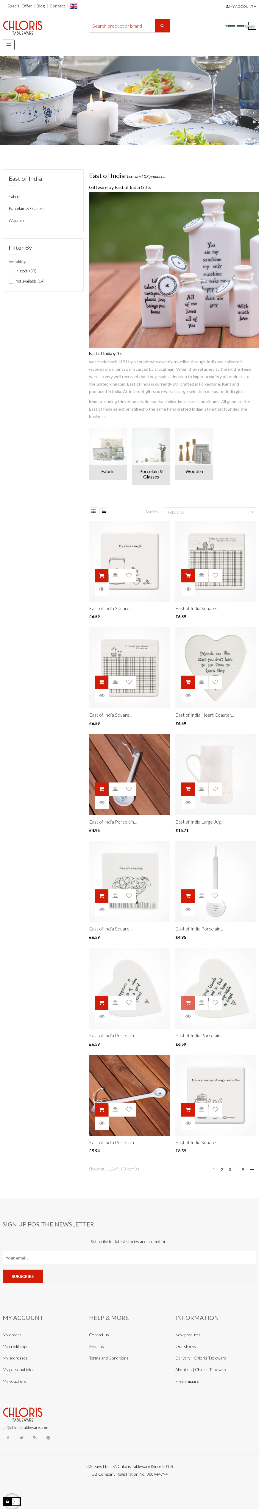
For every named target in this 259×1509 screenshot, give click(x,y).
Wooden (16, 220)
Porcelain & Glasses (27, 208)
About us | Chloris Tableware (201, 1369)
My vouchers (14, 1381)
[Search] (129, 25)
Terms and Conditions (109, 1357)
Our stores (185, 1346)
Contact (57, 5)
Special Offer (19, 5)
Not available (30, 281)
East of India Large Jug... (199, 821)
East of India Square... (110, 608)
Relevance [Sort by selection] (211, 512)
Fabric (14, 196)
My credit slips (15, 1346)
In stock (25, 271)
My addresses (15, 1357)
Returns (96, 1346)
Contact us (99, 1334)
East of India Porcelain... (113, 821)
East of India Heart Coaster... (204, 715)
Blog (41, 5)
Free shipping (187, 1381)
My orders (12, 1334)
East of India (25, 178)
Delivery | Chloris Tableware (200, 1357)
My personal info (18, 1369)
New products (187, 1334)
